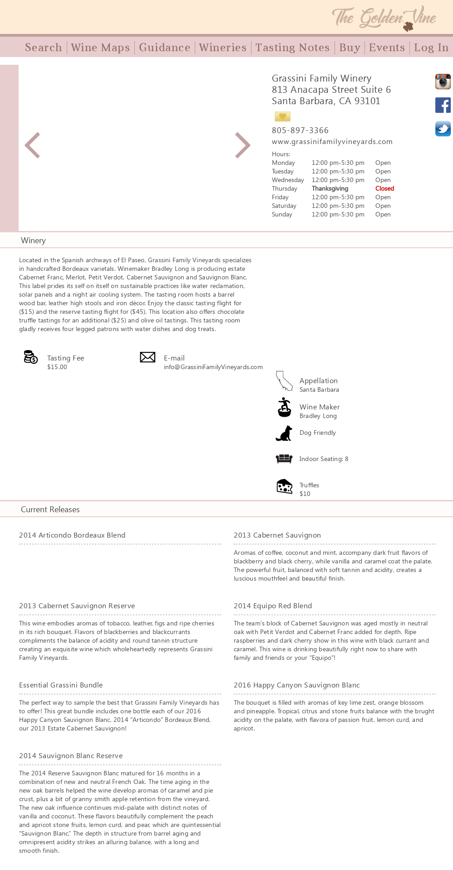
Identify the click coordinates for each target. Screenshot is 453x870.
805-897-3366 (300, 130)
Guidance (165, 47)
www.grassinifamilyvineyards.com (332, 141)
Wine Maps (101, 47)
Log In (431, 47)
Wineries (223, 47)
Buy (350, 47)
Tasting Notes (293, 47)
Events (387, 47)
